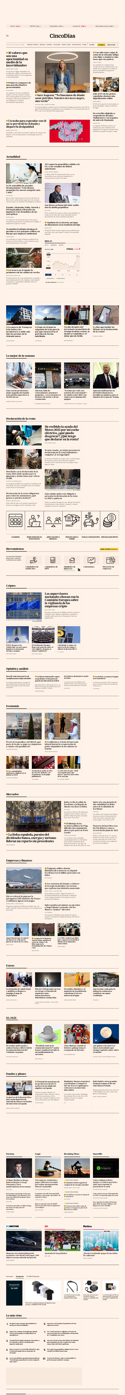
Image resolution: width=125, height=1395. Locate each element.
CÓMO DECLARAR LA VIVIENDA (71, 538)
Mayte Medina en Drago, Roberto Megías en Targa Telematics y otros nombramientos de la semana (18, 1183)
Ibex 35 (13, 26)
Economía (49, 44)
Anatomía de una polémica (56, 1253)
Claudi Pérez (9, 90)
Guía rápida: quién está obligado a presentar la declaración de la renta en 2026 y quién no (61, 496)
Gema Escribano (68, 340)
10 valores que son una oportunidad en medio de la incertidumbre (17, 59)
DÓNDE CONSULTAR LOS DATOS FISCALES (34, 538)
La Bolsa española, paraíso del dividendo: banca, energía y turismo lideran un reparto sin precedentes (31, 838)
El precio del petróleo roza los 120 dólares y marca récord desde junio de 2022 (105, 828)
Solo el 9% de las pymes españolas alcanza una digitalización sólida (104, 96)
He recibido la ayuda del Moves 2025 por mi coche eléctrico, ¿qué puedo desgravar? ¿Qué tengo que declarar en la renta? (62, 433)
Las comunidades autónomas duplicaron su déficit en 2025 (16, 773)
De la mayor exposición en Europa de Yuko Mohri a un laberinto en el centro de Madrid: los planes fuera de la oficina (18, 1196)
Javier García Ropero (70, 835)
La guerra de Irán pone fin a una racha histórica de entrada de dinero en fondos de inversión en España (19, 1101)
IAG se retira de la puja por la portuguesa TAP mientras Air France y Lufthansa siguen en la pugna (23, 898)
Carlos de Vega (97, 1056)
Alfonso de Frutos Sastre (100, 1189)
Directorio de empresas (108, 568)
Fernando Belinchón (40, 403)
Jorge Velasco (39, 1199)
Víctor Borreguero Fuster (42, 1189)
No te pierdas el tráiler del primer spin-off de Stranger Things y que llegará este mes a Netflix (105, 1204)
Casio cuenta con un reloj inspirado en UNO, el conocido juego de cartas (105, 1194)
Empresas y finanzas (32, 44)
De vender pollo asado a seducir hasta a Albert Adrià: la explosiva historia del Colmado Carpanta (19, 1049)
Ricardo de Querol (50, 104)
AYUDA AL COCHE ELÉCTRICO (91, 537)
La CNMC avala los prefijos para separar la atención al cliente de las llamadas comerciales (68, 941)
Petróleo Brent (54, 26)
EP (58, 779)
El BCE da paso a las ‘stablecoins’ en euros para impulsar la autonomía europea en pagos (16, 648)
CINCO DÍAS (47, 210)
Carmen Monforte (69, 403)
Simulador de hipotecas (69, 568)
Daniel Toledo (49, 891)
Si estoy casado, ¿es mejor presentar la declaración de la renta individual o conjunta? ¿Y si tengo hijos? (62, 452)
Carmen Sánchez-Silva (12, 401)
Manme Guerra (10, 1212)
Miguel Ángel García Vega (13, 275)
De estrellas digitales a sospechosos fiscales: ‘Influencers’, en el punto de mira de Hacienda (105, 117)
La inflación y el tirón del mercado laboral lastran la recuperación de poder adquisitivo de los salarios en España (61, 745)
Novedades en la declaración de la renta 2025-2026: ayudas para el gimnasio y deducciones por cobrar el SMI (23, 475)
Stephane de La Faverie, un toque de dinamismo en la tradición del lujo (62, 224)
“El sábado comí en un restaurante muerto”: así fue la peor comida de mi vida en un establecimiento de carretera (47, 1050)
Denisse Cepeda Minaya (70, 1000)
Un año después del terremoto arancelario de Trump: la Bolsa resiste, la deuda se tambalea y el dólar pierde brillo (77, 331)
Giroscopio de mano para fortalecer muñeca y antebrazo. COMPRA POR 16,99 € (90, 1297)
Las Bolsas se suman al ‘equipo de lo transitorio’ (105, 678)
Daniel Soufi (48, 228)
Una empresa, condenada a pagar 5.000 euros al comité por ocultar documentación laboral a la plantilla (46, 1183)
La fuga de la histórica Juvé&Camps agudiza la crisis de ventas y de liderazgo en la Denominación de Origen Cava (42, 943)
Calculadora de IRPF (51, 568)
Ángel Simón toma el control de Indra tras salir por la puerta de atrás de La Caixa (17, 940)
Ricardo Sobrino (64, 779)
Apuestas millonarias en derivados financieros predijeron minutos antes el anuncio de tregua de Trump (106, 394)
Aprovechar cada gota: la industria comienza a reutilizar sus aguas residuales (104, 992)
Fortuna (10, 1154)
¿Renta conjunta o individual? (53, 538)
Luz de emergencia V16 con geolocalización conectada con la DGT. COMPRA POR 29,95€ (111, 1297)
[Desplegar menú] (7, 35)
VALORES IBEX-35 (50, 278)
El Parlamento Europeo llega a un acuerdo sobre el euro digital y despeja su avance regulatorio (42, 648)
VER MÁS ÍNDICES (61, 278)
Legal (37, 1154)
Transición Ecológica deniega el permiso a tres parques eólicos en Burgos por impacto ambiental (23, 231)
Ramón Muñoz (97, 101)
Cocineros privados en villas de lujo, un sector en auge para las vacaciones (19, 1207)
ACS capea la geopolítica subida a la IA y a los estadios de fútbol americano (62, 167)
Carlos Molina (19, 903)
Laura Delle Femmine (12, 481)
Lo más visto (14, 1315)
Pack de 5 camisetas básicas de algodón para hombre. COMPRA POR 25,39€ (40, 1304)
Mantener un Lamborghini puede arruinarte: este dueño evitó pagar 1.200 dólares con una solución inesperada (22, 1255)
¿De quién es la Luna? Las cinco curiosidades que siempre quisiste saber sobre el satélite (106, 1049)
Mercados (42, 44)
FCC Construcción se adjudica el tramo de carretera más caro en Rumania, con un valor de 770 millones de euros (63, 1333)
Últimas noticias (76, 44)
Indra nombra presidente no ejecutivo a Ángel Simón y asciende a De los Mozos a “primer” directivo (62, 907)
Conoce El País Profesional (109, 549)
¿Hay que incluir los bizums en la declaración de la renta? (105, 329)
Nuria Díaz (96, 1000)
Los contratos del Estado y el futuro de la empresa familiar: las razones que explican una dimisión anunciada (62, 885)
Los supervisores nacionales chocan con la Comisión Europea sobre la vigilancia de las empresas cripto (62, 600)
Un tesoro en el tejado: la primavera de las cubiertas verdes (23, 271)
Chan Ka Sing (76, 1187)
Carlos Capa (96, 123)
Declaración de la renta (21, 418)
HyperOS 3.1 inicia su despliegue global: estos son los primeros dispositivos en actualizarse (23, 1333)
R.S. (65, 1102)
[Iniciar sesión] (113, 45)
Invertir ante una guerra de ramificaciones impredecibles (18, 677)
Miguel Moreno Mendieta (51, 172)
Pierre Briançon (39, 691)
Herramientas (15, 548)
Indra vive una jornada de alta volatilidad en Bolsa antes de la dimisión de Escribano (105, 805)
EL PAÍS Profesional (33, 1276)
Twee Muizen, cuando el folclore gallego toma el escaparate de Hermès (75, 1048)
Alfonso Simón (10, 341)
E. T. (59, 652)
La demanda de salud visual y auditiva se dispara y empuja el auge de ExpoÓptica (18, 992)
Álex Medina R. (79, 403)
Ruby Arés (47, 1256)
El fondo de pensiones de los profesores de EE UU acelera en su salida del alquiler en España (47, 1085)
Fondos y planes (66, 44)
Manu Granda (48, 443)
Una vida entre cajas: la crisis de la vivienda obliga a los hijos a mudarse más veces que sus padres (106, 56)
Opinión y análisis (17, 668)
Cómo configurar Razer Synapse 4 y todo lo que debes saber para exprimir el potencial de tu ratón (105, 1183)
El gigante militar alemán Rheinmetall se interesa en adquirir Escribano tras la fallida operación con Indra (62, 871)
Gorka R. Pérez (97, 62)
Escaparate (20, 1276)
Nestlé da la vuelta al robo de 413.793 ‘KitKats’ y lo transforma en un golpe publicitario (42, 773)
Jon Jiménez (35, 779)
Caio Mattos (9, 195)
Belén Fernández (107, 1056)
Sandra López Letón (11, 130)
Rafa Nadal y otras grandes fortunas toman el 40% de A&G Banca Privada (105, 1084)
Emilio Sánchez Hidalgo (51, 751)
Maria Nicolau (39, 1059)
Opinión (84, 44)
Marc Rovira (9, 944)
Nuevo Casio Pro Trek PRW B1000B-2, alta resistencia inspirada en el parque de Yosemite (24, 1351)
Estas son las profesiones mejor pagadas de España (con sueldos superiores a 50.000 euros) (17, 394)
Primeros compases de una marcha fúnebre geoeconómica (18, 85)
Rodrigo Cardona (98, 336)
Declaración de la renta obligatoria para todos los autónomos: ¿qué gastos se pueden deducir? (22, 495)
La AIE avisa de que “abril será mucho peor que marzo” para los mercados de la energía (68, 773)
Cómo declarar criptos (109, 537)
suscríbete (101, 45)
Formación (9, 1276)
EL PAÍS (91, 44)
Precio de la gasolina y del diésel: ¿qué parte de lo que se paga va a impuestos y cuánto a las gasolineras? (23, 744)
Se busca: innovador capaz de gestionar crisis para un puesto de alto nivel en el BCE (47, 679)
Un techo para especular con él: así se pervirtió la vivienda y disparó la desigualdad (26, 124)
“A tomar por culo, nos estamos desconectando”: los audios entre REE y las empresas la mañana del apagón (75, 395)
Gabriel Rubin (68, 1187)
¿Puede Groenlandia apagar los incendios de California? (100, 1254)
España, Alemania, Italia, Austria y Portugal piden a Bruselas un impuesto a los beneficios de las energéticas (23, 211)
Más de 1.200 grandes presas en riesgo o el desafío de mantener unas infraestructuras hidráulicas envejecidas (47, 993)
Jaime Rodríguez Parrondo (42, 1002)
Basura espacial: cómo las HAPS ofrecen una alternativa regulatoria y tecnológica (47, 1205)
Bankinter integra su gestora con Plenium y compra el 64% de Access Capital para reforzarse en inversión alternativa (77, 1086)
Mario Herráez (10, 1260)
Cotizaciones (56, 44)
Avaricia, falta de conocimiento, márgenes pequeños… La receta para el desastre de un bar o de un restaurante (48, 395)
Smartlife (97, 1154)
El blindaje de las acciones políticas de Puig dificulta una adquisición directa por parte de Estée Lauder (76, 828)
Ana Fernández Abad (69, 1054)
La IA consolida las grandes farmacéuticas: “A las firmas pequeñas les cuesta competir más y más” (23, 189)
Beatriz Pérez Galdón (12, 69)
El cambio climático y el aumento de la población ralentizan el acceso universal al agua (75, 992)
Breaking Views (71, 1154)
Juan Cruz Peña (39, 104)
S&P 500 (32, 26)
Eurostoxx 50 (76, 26)
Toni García (9, 1056)
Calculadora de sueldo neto (31, 568)
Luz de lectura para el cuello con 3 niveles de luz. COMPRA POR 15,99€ (72, 1296)
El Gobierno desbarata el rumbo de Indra (76, 677)
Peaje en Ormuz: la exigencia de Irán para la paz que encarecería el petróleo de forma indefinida (47, 331)
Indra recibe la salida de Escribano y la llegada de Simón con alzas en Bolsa (75, 804)
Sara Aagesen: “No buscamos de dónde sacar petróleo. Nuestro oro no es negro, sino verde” (60, 98)
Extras (10, 965)
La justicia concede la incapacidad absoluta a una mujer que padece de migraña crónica (47, 1195)
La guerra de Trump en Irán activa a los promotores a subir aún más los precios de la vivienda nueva (19, 331)
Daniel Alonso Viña (11, 1000)
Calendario (15, 537)
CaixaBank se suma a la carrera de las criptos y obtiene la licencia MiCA (67, 647)
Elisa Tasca (48, 610)
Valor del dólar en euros (101, 26)
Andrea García (10, 903)
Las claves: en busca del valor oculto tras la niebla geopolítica (62, 206)
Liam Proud (96, 688)
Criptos (11, 585)
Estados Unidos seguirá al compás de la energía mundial (76, 1184)
